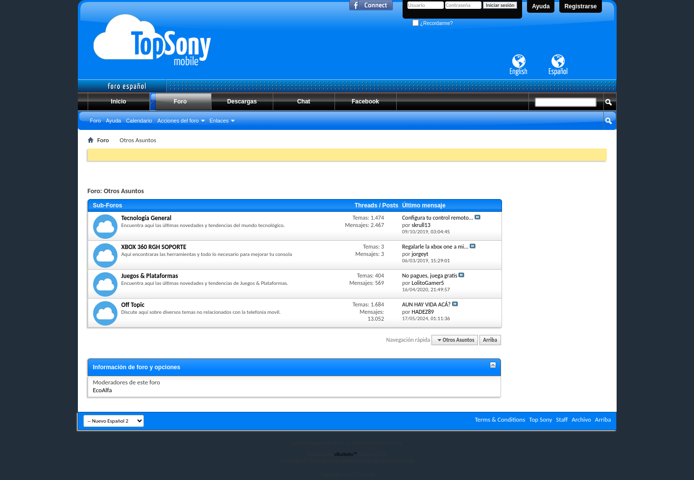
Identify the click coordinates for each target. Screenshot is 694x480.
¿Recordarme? (432, 23)
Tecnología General (146, 218)
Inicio (118, 101)
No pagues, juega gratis (429, 275)
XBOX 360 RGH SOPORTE (154, 247)
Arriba (490, 340)
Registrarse (580, 6)
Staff (562, 419)
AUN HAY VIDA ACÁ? (426, 304)
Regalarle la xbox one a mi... (435, 246)
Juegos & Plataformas (149, 275)
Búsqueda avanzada (581, 139)
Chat (304, 101)
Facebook (365, 101)
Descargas (242, 101)
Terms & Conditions (500, 419)
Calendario (139, 121)
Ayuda (541, 6)
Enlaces (219, 121)
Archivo (581, 419)
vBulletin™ (345, 454)
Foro (180, 101)
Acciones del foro (177, 121)
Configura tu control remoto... (437, 217)
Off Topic (132, 304)
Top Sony (540, 419)
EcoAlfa (102, 390)
